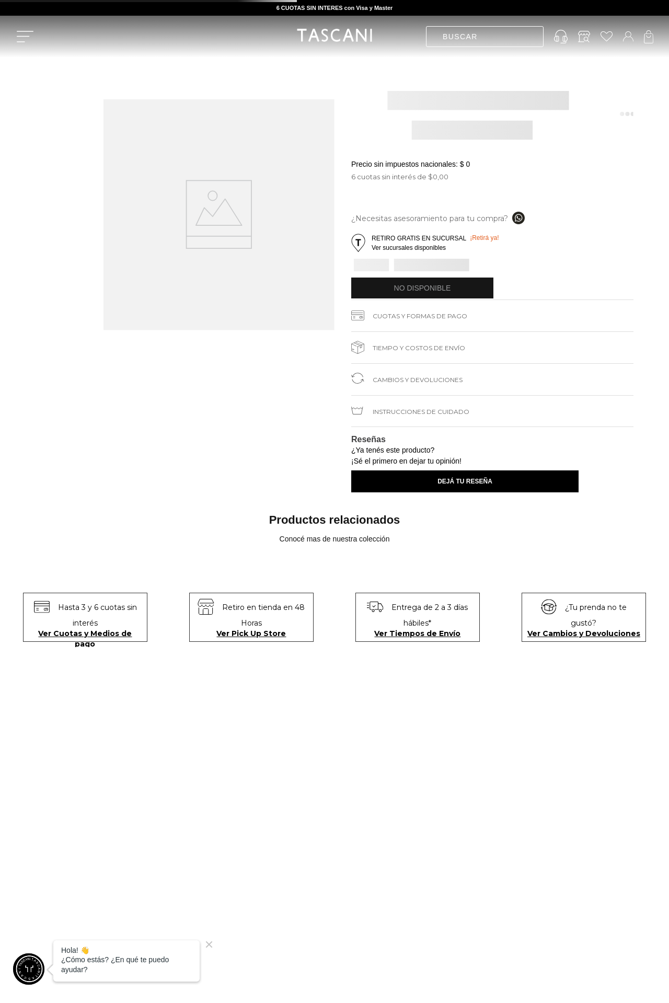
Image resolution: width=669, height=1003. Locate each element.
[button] (426, 243)
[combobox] (485, 36)
